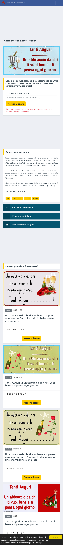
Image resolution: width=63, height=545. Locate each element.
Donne (35, 198)
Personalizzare (31, 338)
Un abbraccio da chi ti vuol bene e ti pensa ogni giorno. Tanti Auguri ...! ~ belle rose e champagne (30, 318)
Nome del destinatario (18, 93)
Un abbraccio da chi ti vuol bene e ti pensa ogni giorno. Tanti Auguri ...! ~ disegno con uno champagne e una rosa (30, 457)
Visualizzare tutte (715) (19, 224)
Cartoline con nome (15, 40)
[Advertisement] (31, 22)
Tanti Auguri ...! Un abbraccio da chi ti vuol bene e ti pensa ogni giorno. (30, 384)
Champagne (17, 198)
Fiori (8, 198)
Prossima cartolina (17, 216)
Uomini (27, 198)
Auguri (32, 40)
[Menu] (58, 3)
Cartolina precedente (18, 207)
